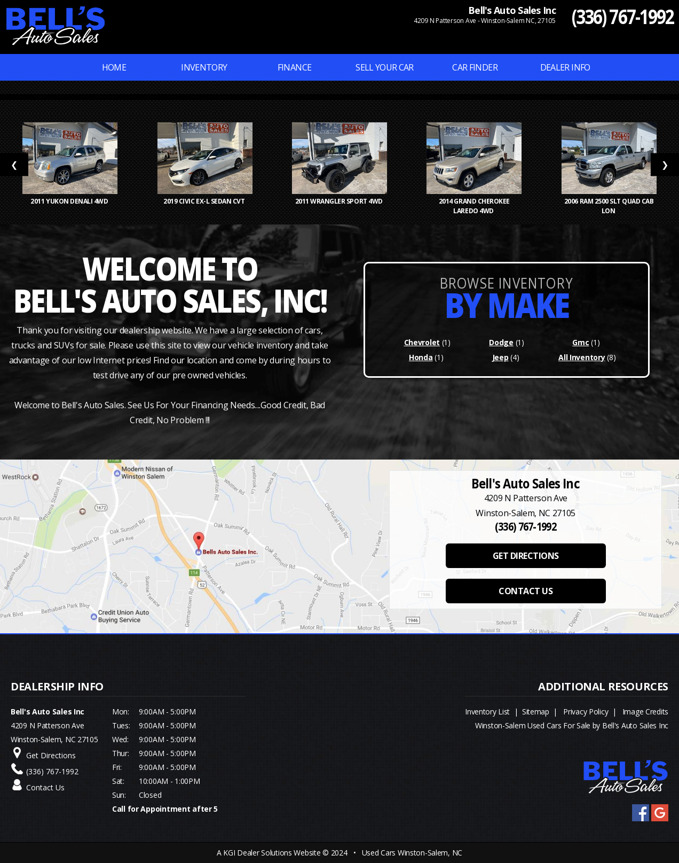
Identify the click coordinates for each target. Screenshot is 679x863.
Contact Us (45, 787)
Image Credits (645, 711)
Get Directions (51, 755)
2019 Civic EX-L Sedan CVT (204, 201)
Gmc (580, 342)
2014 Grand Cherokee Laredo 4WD (474, 206)
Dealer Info (565, 67)
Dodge (501, 342)
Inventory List (487, 711)
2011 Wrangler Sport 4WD (339, 201)
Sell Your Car (385, 67)
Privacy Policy (585, 711)
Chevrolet (422, 342)
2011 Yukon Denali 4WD (69, 201)
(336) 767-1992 (623, 16)
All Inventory (581, 357)
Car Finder (475, 67)
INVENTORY (204, 67)
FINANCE (295, 67)
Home (114, 67)
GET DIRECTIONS (526, 556)
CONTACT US (525, 591)
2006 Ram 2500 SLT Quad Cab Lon (609, 206)
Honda (421, 357)
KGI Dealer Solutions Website (271, 853)
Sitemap (535, 711)
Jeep (500, 357)
